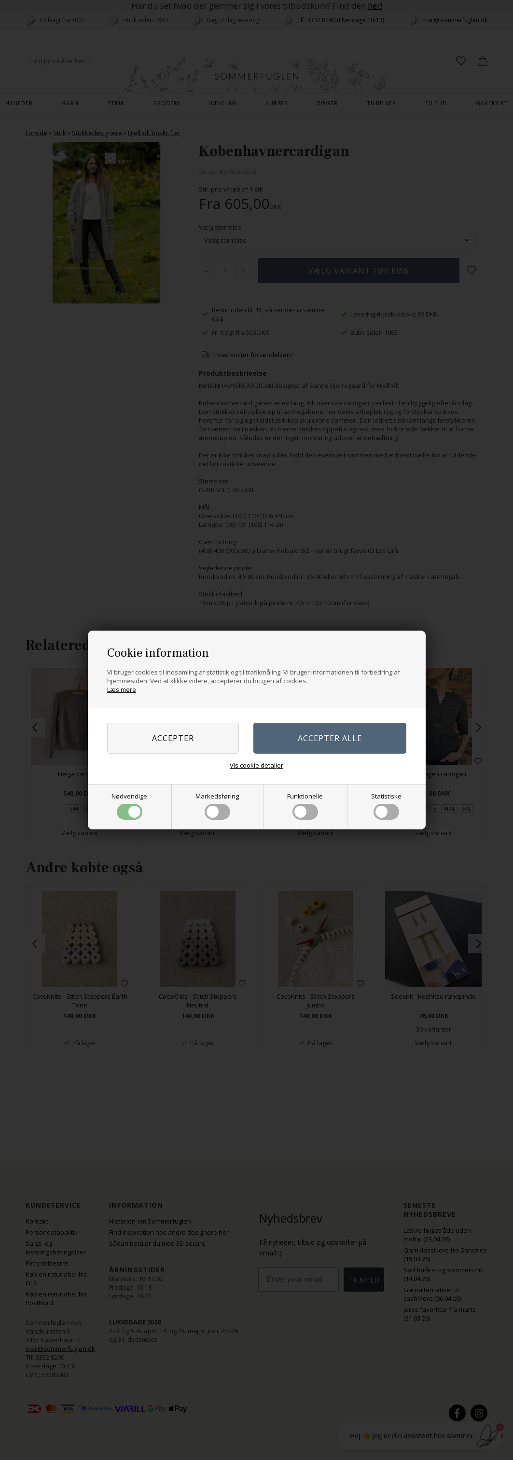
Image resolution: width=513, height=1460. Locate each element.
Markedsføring (217, 806)
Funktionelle (305, 806)
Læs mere (121, 689)
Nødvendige (129, 806)
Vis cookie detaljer (256, 765)
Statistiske (386, 806)
